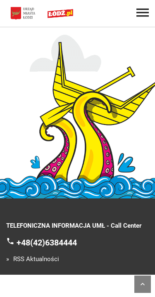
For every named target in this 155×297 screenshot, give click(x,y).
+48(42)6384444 (47, 242)
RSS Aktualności (36, 259)
